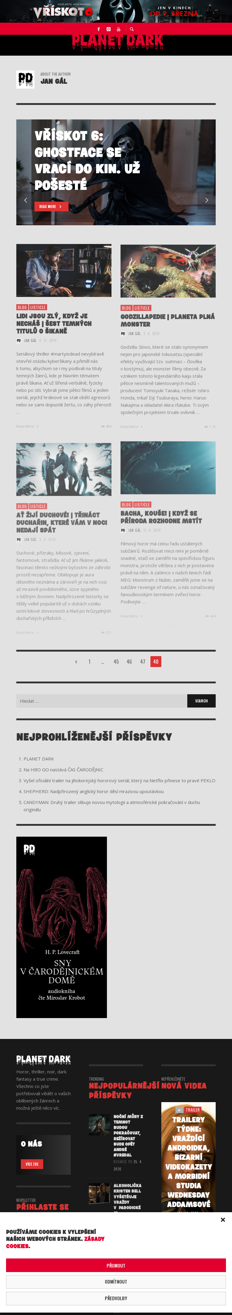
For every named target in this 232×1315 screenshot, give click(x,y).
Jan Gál (30, 348)
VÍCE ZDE (32, 1164)
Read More (28, 434)
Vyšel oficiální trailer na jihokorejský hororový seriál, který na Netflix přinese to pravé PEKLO (119, 780)
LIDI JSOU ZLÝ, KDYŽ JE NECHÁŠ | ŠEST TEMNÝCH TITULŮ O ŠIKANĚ (54, 332)
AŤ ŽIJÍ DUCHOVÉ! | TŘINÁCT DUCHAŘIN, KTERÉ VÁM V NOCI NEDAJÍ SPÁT (61, 532)
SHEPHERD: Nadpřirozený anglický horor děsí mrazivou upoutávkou (94, 791)
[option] (116, 172)
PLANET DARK (39, 759)
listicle (38, 315)
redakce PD (123, 1169)
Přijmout (116, 1265)
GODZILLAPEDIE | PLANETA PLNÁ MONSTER (168, 329)
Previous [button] (25, 200)
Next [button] (207, 200)
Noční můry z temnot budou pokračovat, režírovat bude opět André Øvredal (128, 1144)
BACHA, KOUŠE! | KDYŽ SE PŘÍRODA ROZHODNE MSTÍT (161, 527)
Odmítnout (116, 1281)
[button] (223, 1220)
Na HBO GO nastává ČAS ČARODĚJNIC (63, 770)
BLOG (22, 315)
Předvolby (116, 1298)
